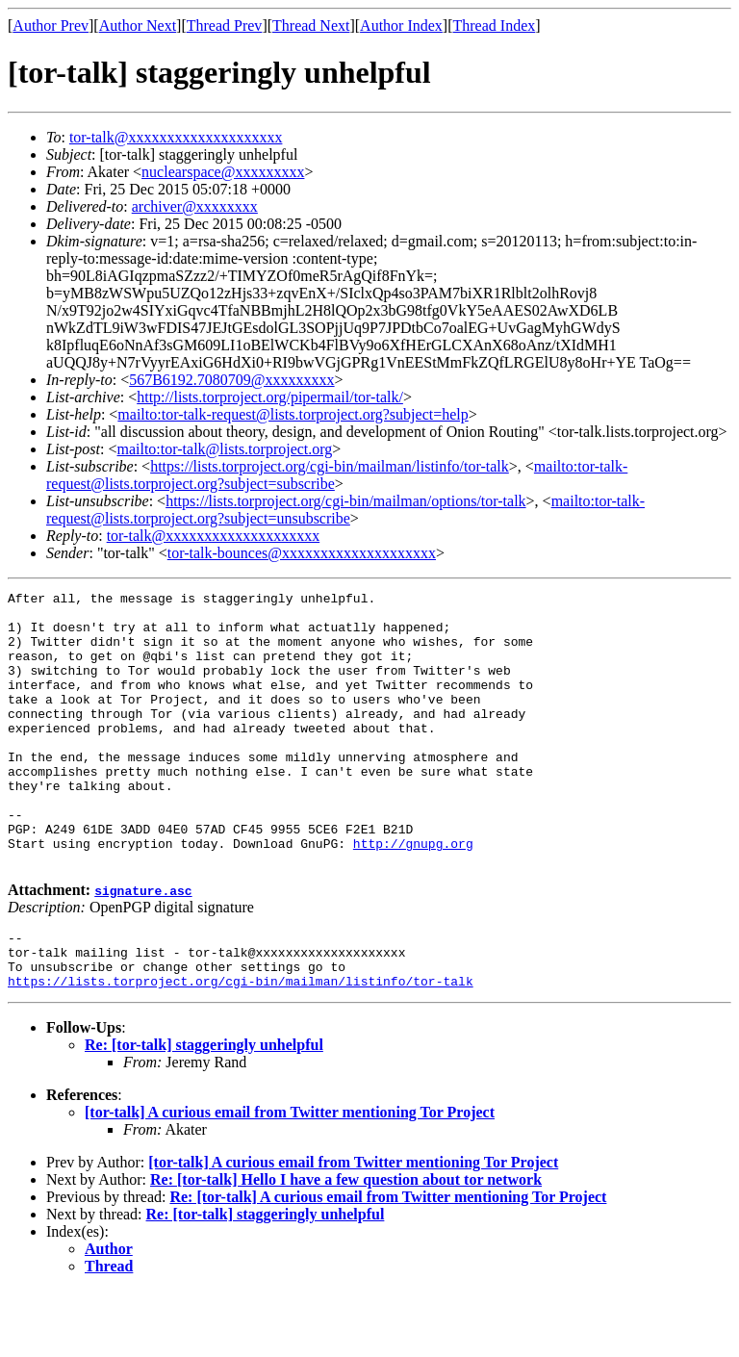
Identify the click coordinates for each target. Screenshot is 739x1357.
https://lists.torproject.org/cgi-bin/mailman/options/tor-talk (345, 501)
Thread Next (310, 25)
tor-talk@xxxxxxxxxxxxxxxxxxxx (176, 137)
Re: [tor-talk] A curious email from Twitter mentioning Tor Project (387, 1263)
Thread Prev (225, 25)
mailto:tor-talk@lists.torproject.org (224, 449)
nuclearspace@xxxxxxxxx (222, 172)
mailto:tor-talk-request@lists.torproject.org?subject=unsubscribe (345, 509)
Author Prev (51, 25)
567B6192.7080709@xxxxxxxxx (231, 379)
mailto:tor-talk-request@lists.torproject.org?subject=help (292, 414)
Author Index (401, 25)
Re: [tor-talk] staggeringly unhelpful (204, 1111)
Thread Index (494, 25)
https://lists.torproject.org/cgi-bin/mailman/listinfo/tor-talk (329, 466)
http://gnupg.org (413, 895)
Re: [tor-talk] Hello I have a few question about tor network (346, 1246)
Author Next (137, 25)
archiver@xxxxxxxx (195, 206)
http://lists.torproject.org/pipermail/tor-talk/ (270, 397)
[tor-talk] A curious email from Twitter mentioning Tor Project (290, 1178)
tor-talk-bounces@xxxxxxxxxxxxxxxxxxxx (301, 553)
